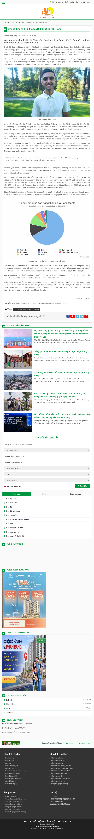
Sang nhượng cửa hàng (59, 784)
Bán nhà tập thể (10, 781)
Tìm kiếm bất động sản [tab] (47, 437)
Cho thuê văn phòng (58, 781)
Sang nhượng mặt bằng (13, 804)
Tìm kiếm (82, 486)
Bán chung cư (11, 503)
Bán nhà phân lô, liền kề (15, 536)
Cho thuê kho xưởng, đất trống (61, 766)
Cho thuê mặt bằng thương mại (62, 768)
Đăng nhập (85, 2)
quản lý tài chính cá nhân (16, 168)
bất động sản (58, 52)
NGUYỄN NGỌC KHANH (11, 724)
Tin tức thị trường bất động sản (26, 309)
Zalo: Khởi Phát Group (57, 801)
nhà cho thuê (83, 40)
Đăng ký (74, 2)
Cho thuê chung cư (58, 760)
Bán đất (9, 507)
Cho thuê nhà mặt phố (59, 773)
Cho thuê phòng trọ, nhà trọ (60, 778)
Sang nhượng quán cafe (13, 807)
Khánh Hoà (10, 704)
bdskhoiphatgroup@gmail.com (62, 799)
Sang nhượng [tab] (75, 494)
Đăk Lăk (9, 700)
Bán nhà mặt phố (13, 532)
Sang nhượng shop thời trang (15, 812)
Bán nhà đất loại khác (14, 528)
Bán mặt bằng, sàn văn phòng (17, 519)
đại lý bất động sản (32, 40)
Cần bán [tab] (16, 494)
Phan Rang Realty (11, 36)
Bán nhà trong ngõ (11, 784)
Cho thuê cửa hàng (58, 763)
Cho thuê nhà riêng (57, 776)
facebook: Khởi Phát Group (59, 804)
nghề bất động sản (36, 134)
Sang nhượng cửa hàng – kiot (15, 799)
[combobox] (47, 456)
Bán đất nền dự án (13, 511)
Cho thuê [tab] (44, 494)
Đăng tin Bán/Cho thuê (59, 2)
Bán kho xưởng (12, 515)
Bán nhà (9, 524)
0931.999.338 (50, 824)
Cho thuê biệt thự (57, 758)
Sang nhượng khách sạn (13, 801)
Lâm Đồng (10, 708)
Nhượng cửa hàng (11, 796)
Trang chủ (5, 22)
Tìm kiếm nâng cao (13, 486)
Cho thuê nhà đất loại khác (60, 771)
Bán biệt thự (11, 499)
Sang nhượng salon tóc (13, 809)
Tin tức (13, 22)
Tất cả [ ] (10, 712)
